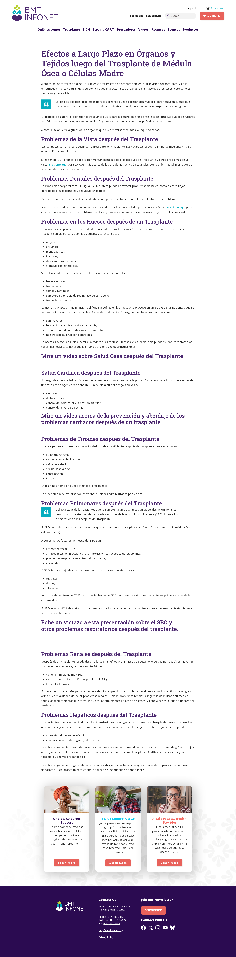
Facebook (143, 927)
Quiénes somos (49, 29)
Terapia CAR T (103, 29)
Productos (191, 29)
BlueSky (172, 927)
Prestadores (126, 29)
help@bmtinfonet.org (111, 930)
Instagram (157, 927)
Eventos (174, 29)
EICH (86, 29)
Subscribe (153, 910)
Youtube (165, 927)
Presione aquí (58, 164)
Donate (213, 15)
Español (192, 8)
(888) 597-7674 (118, 920)
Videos (143, 29)
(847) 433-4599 (111, 923)
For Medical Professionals (145, 15)
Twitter (150, 927)
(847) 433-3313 (115, 916)
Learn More (66, 863)
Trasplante (71, 29)
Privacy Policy (106, 937)
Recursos (158, 29)
